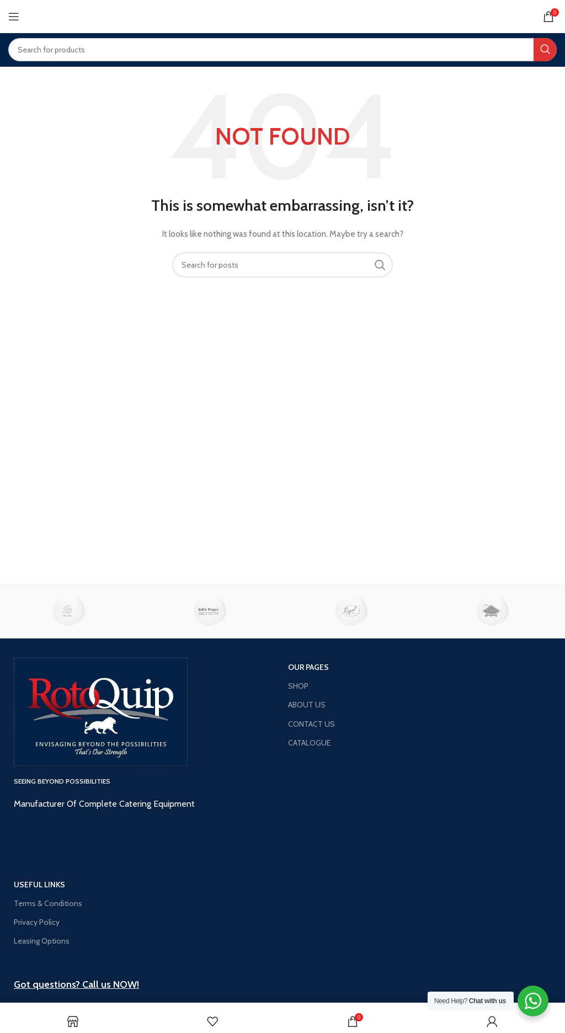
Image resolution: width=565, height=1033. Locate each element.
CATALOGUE (309, 743)
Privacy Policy (37, 922)
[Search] (282, 49)
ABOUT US (307, 705)
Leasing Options (42, 941)
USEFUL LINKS (39, 885)
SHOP (298, 686)
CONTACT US (311, 724)
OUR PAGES (308, 667)
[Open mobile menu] (14, 17)
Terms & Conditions (48, 903)
